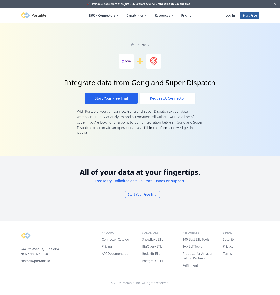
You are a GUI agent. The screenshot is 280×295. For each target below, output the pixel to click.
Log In (230, 15)
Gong (145, 44)
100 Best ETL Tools (196, 239)
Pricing (186, 15)
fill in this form (156, 127)
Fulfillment (190, 265)
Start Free (249, 15)
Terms (227, 253)
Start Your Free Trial (111, 98)
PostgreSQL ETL (153, 261)
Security (228, 239)
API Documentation (116, 253)
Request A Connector (167, 98)
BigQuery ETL (152, 246)
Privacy (228, 246)
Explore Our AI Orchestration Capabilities (164, 4)
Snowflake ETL (152, 239)
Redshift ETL (151, 253)
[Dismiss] (274, 4)
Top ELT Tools (192, 246)
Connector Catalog (115, 239)
